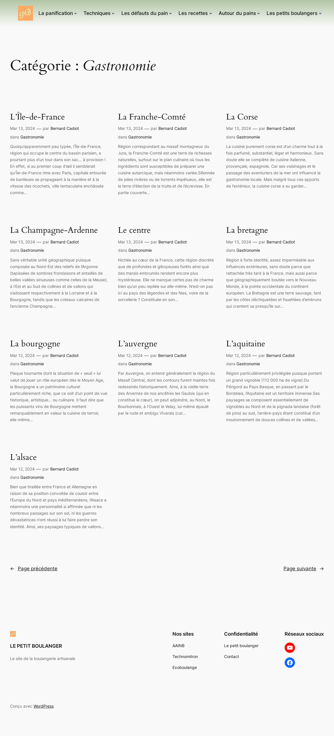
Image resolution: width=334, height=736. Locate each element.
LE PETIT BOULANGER (36, 646)
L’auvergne (137, 344)
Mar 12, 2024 (22, 355)
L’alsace (23, 457)
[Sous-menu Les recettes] (210, 13)
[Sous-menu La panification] (75, 13)
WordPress (44, 706)
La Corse (242, 117)
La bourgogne (35, 344)
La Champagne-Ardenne (54, 230)
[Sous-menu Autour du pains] (258, 13)
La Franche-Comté (152, 117)
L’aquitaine (245, 344)
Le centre (134, 230)
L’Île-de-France (37, 117)
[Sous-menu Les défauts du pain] (170, 13)
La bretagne (247, 230)
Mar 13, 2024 (22, 128)
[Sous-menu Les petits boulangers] (320, 13)
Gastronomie (32, 136)
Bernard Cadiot (65, 128)
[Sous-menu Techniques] (113, 13)
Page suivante (303, 568)
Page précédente (33, 568)
